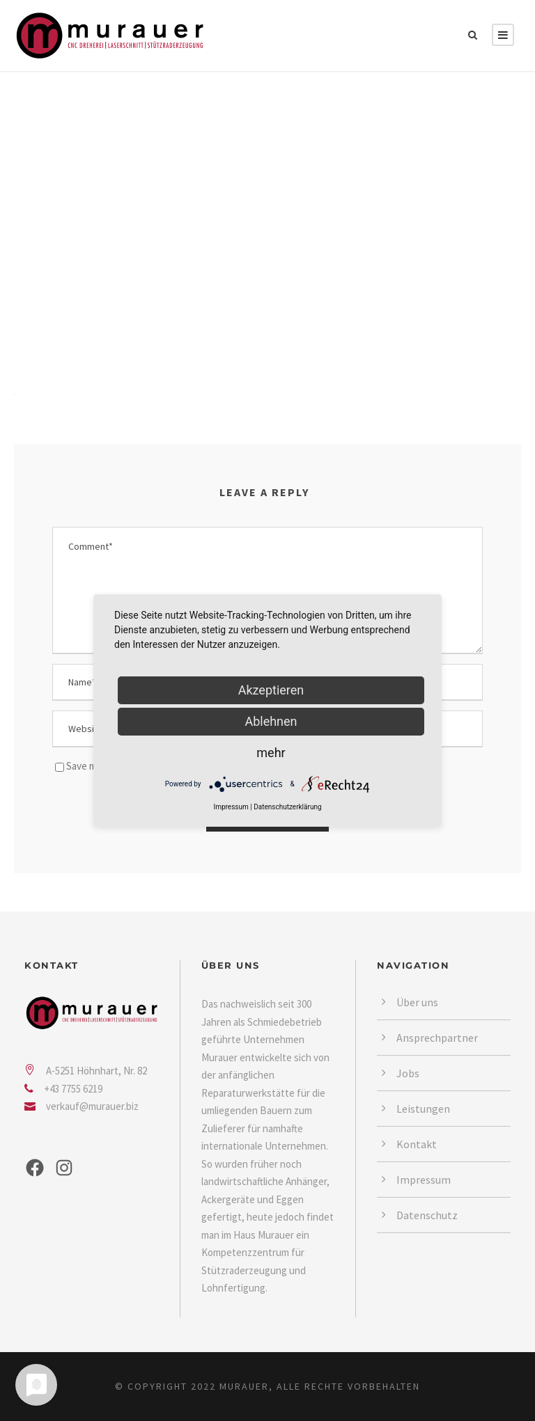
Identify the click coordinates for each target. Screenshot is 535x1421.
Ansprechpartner (437, 1038)
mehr (270, 752)
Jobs (407, 1073)
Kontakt (416, 1144)
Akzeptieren (271, 690)
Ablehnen (271, 721)
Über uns (417, 1002)
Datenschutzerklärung (287, 807)
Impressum (423, 1179)
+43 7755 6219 (73, 1088)
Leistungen (423, 1109)
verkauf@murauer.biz (92, 1106)
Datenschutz (427, 1215)
